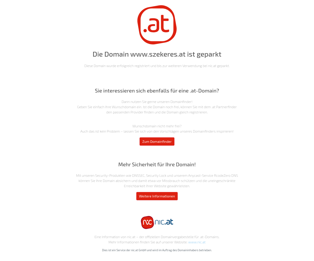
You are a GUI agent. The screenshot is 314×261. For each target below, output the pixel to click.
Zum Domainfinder (157, 141)
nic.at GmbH (138, 250)
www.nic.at (197, 242)
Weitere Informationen (157, 196)
